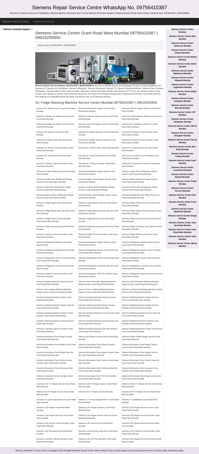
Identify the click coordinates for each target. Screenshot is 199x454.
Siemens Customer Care (43, 21)
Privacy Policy (41, 450)
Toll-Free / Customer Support (16, 29)
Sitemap (18, 450)
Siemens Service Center (15, 21)
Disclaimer (28, 450)
